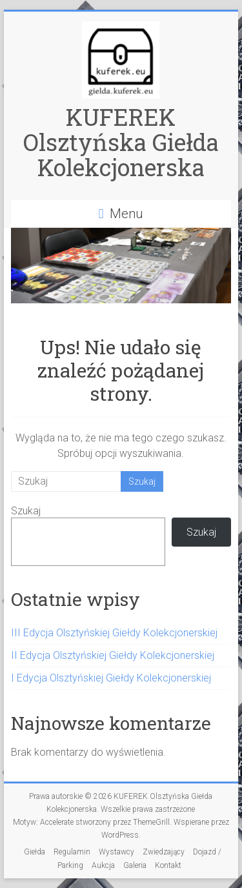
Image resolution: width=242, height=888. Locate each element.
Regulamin (72, 851)
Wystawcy (116, 851)
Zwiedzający (164, 851)
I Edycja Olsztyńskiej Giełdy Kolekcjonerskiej (111, 678)
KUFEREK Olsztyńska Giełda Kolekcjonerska (121, 142)
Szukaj (26, 511)
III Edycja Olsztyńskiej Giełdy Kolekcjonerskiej (114, 633)
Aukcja (103, 865)
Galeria (134, 865)
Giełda (34, 851)
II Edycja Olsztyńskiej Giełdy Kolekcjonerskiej (112, 655)
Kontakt (168, 865)
